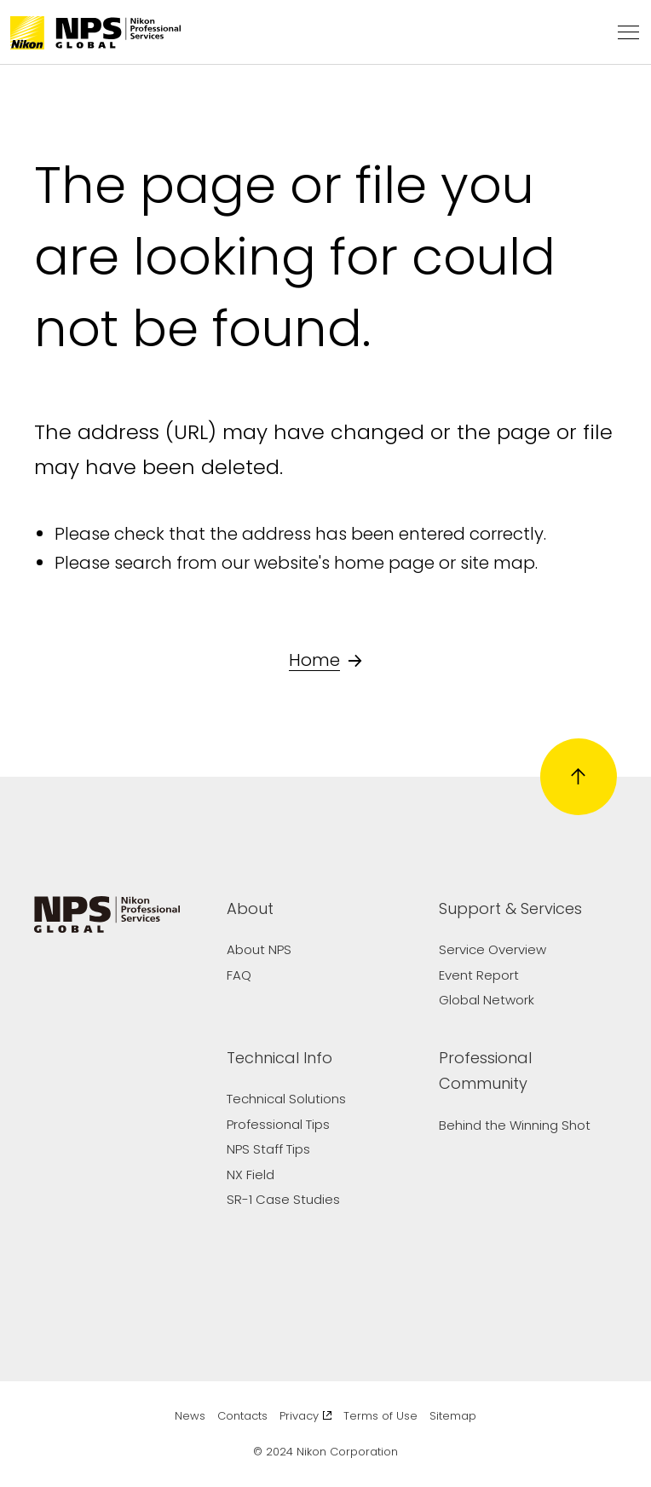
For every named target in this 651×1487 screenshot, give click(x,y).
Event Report (479, 975)
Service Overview (492, 949)
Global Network (486, 1000)
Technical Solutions (286, 1099)
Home (325, 660)
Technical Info (279, 1057)
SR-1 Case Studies (283, 1199)
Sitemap (452, 1416)
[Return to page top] (578, 776)
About (250, 908)
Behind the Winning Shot (515, 1125)
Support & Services (510, 908)
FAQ (239, 975)
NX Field (250, 1174)
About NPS (259, 949)
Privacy (305, 1416)
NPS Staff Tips (268, 1149)
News (190, 1416)
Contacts (242, 1416)
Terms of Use (380, 1416)
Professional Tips (278, 1124)
